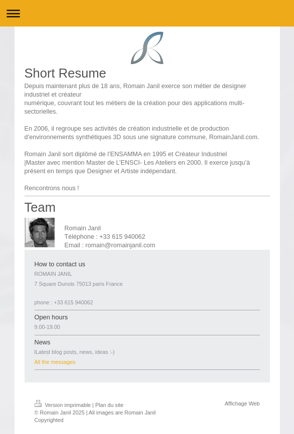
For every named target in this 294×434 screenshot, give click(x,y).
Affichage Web (242, 403)
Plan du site (109, 405)
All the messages (55, 362)
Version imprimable (64, 405)
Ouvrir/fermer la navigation (147, 13)
